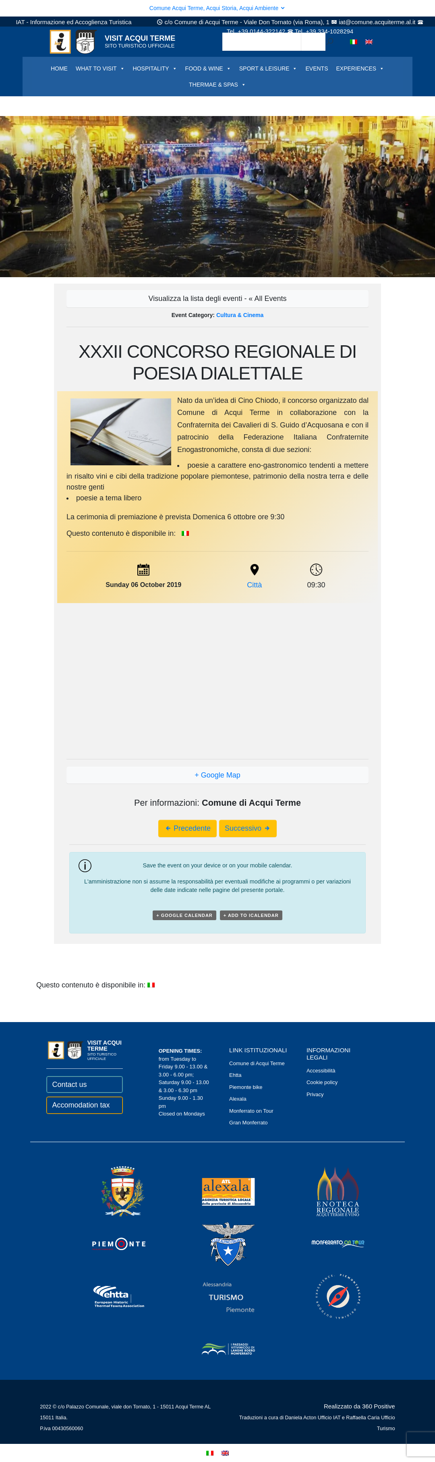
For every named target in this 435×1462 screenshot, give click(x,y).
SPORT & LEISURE (268, 68)
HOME (59, 68)
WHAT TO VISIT (100, 68)
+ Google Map (217, 775)
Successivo (248, 828)
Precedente (187, 828)
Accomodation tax (81, 1105)
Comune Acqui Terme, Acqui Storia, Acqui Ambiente (217, 8)
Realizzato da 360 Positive (359, 1406)
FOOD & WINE (208, 68)
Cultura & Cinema (239, 315)
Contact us (69, 1084)
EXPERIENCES (360, 68)
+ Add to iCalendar (251, 915)
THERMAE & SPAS (217, 85)
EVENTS (316, 68)
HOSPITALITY (155, 68)
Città (254, 585)
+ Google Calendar (184, 915)
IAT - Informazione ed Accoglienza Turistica (73, 22)
